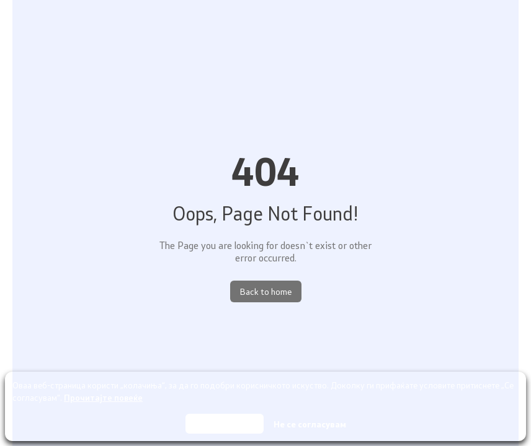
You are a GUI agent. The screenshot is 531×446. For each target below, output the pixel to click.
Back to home (266, 291)
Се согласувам (224, 423)
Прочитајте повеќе (103, 397)
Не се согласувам (310, 424)
